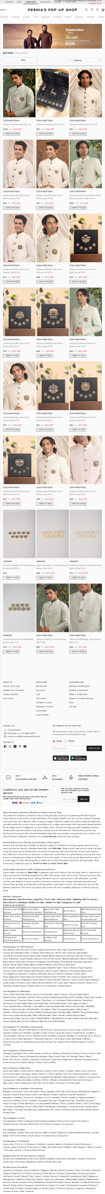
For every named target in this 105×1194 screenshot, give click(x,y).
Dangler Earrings (66, 1100)
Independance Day (24, 1159)
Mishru (84, 959)
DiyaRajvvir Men (49, 1009)
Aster (45, 1033)
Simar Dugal (84, 980)
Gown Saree (9, 1062)
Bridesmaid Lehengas (37, 1056)
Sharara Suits (63, 1121)
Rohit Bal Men (76, 997)
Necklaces (7, 1091)
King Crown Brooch (32, 932)
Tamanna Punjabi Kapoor (15, 986)
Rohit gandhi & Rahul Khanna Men (52, 997)
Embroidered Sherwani (79, 1132)
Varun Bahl (74, 971)
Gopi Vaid (8, 980)
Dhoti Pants (54, 1056)
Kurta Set (76, 1121)
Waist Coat (80, 1071)
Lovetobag (81, 1036)
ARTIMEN (90, 1006)
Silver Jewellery (30, 1100)
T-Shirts (50, 1074)
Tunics (22, 1056)
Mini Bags (7, 1109)
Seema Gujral (38, 968)
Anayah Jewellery (66, 1036)
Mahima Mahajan (70, 959)
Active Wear (48, 1083)
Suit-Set (67, 1074)
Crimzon (7, 1045)
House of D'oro (25, 1036)
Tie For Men (50, 899)
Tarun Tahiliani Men (12, 1006)
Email (57, 741)
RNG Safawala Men (42, 1015)
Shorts (42, 1074)
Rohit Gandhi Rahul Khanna (31, 971)
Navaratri (61, 1159)
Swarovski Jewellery (33, 1097)
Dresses (76, 1053)
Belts (79, 1103)
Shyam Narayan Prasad (31, 977)
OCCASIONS (41, 711)
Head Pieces (18, 1094)
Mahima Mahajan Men (46, 1012)
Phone (71, 741)
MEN (19, 2)
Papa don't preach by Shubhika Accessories (23, 1042)
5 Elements (39, 1039)
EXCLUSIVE (40, 690)
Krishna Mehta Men (24, 1003)
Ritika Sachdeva (78, 1042)
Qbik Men (56, 848)
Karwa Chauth (44, 1162)
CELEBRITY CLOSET (44, 703)
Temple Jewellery (86, 1097)
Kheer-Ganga (34, 1000)
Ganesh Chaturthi (86, 1159)
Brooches (76, 1083)
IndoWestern (66, 1080)
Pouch (28, 1106)
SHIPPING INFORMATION (79, 686)
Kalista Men (82, 1009)
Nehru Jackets (49, 1132)
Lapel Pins (38, 899)
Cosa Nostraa (49, 836)
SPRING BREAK (43, 1018)
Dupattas (57, 1059)
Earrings (18, 1091)
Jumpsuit (82, 1077)
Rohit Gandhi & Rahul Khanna (16, 968)
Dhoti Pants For (36, 1124)
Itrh (55, 983)
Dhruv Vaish (32, 994)
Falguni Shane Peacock (43, 953)
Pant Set (37, 1083)
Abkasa (6, 1009)
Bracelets (34, 1091)
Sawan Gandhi (54, 980)
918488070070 (95, 3)
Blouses (78, 1059)
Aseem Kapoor (65, 986)
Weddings (31, 1162)
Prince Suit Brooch (90, 939)
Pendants (81, 1094)
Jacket (95, 1132)
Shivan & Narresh (75, 956)
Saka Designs (79, 1147)
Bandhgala (56, 1077)
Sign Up (83, 799)
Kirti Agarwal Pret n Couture (18, 1150)
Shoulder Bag (30, 1109)
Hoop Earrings (9, 1103)
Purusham (61, 1000)
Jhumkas (80, 1100)
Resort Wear (85, 1056)
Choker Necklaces (26, 1103)
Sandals (71, 1103)
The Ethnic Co (48, 1000)
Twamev (22, 1000)
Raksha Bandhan (48, 1159)
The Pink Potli (88, 1030)
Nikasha (64, 971)
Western (54, 1080)
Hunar (51, 1033)
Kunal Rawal (10, 1000)
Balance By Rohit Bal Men (85, 1018)
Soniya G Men (28, 1018)
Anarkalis (18, 1053)
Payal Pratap (53, 962)
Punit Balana (67, 962)
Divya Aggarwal (10, 977)
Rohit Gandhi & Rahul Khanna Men (68, 1015)
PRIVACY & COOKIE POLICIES (81, 698)
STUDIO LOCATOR (10, 694)
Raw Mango (8, 950)
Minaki (37, 1036)
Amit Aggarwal (10, 974)
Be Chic (49, 1039)
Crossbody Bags (76, 1106)
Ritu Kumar (59, 965)
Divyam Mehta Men (79, 994)
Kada (56, 1103)
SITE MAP (73, 707)
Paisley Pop (51, 1042)
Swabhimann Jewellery (83, 1033)
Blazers (59, 1074)
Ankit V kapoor (61, 994)
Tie (68, 1083)
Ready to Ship (34, 1062)
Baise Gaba (36, 956)
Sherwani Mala (64, 899)
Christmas (20, 1162)
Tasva (6, 994)
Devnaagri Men (41, 1003)
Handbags (19, 1106)
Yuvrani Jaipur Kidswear (14, 1147)
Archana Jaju (23, 983)
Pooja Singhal (37, 950)
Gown (84, 1053)
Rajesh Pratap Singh (12, 965)
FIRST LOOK (8, 698)
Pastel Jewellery (69, 1097)
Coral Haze (59, 1039)
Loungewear (9, 1080)
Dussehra (72, 1159)
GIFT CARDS (41, 698)
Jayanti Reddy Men (12, 1021)
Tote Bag (18, 1109)
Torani (74, 980)
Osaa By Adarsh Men (77, 953)
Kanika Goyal (50, 977)
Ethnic (45, 1080)
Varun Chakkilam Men (33, 1021)
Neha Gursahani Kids (52, 1147)
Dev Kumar (8, 1003)
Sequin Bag (43, 1109)
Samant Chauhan (65, 974)
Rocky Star (61, 953)
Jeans (94, 1074)
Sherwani (39, 1071)
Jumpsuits (35, 1059)
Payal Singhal (84, 968)
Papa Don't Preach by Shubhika (30, 962)
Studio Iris (91, 983)
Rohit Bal (70, 965)
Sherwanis (66, 1053)
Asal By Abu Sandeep (13, 953)
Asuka (99, 997)
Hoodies (26, 1074)
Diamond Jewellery (12, 1100)
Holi (12, 1159)
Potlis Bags (95, 1103)
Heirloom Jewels (67, 1094)
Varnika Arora (60, 1030)
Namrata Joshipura (28, 974)
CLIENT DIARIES (42, 715)
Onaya (88, 956)
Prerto (91, 1042)
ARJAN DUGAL (33, 1009)
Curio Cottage (10, 1030)
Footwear (60, 1083)
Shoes (63, 1103)
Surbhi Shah (79, 974)
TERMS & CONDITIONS (78, 694)
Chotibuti (41, 1144)
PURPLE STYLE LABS (11, 686)
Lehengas (7, 1053)
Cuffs (26, 1091)
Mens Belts (33, 872)
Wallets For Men (53, 902)
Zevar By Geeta (63, 1033)
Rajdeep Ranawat (82, 962)
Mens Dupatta (9, 899)
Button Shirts (69, 911)
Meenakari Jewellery (12, 1097)
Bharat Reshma (74, 1000)
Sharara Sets (95, 1053)
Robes (34, 1074)
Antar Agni (62, 950)
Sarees (38, 1053)
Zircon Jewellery (52, 1097)
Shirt (13, 1136)
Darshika (87, 1000)
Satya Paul (50, 950)
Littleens (68, 1147)
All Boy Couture (94, 1147)
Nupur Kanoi (8, 962)
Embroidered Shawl (89, 1109)
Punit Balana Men (58, 1003)
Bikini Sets (8, 1059)
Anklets (54, 1094)
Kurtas (48, 1071)
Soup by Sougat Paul (82, 977)
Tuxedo (35, 1077)
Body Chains (31, 1094)
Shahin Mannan (36, 986)
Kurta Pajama (9, 1077)
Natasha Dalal (22, 950)
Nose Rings (72, 1091)
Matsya (65, 980)
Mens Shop (8, 1083)
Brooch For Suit (71, 925)
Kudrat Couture (27, 1012)
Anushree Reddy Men (55, 1006)
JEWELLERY (31, 2)
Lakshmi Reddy (54, 1144)
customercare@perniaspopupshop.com (23, 736)
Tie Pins (91, 1071)
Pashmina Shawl (70, 1109)
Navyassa (85, 1144)
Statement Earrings (48, 1100)
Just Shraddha (10, 1036)
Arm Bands (44, 1094)
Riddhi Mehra (30, 965)
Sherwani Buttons (81, 1074)
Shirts (30, 1071)
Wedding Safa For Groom (85, 899)
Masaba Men (65, 1012)
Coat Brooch (69, 939)
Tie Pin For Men (40, 863)
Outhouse (16, 1033)
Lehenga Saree (90, 1059)
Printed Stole (9, 1112)
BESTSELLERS (41, 686)
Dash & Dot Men (17, 994)
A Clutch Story (9, 1039)
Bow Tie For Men (59, 863)
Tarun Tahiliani (70, 968)
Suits (55, 1071)
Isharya (21, 1030)
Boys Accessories (60, 1136)
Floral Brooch (51, 932)
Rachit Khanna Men (75, 1006)
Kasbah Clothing (10, 1012)
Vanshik (31, 997)
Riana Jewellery (49, 1036)
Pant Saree (22, 1062)
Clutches (9, 1106)
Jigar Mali (63, 983)
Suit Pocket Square (11, 1074)
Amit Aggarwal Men (77, 1003)
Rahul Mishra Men (23, 1015)
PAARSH (75, 1012)
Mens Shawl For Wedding (15, 902)
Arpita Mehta (39, 980)
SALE (38, 694)
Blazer (6, 1136)
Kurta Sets (28, 1053)
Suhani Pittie (64, 1042)
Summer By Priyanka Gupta (16, 956)
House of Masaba (23, 980)
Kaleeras (95, 1091)
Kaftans (14, 1056)
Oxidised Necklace (45, 1103)
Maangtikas (84, 1091)
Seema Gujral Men (11, 1018)
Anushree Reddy (75, 950)
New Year (57, 1162)
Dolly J (28, 953)
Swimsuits (46, 1059)
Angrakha (44, 1077)
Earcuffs (7, 1094)
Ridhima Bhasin (45, 965)
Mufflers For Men (36, 902)
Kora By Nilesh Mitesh (55, 1021)
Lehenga (29, 1121)
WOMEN (9, 2)
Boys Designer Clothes (13, 1132)
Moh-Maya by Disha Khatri (39, 1030)
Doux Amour (94, 1036)
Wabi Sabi (89, 997)
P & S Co (19, 1144)
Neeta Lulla (86, 971)
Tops (7, 1056)
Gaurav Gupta (10, 971)
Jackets (25, 1059)
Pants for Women (70, 1056)
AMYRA (86, 1039)
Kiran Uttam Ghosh (52, 959)
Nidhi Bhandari (25, 1039)
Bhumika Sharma (47, 974)
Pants (62, 1071)
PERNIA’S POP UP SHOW (13, 690)
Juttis (85, 1103)
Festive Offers (49, 1062)
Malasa (95, 980)
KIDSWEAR (45, 2)
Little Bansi (30, 1144)
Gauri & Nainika (10, 959)
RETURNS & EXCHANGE (78, 690)
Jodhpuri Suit (24, 1077)
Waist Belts (38, 1106)
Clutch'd (7, 1033)
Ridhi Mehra (48, 956)
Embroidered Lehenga (45, 1121)
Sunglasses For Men (71, 902)
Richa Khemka (45, 983)
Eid (36, 1159)
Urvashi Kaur (50, 986)
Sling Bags (62, 1106)
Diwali (6, 1159)
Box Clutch (56, 1109)
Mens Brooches (25, 899)
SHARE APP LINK (94, 748)
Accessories (93, 1077)
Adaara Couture (77, 983)
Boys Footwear (43, 1136)
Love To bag (74, 1030)
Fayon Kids (8, 1144)
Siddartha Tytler (53, 968)
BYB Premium (39, 1150)
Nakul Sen (92, 959)
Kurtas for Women (51, 1053)
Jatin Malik (38, 1006)
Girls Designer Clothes (13, 1121)
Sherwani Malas (24, 1080)
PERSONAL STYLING (44, 707)
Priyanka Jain (64, 977)
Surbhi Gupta (9, 983)
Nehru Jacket (20, 1071)
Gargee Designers (66, 1009)
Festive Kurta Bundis (82, 1080)
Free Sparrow (34, 1147)
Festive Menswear (23, 1083)
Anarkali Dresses (10, 1124)
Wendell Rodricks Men (62, 1018)
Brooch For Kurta (31, 939)
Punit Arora (8, 1015)
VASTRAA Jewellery (32, 1033)
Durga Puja (8, 1162)
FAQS (71, 703)
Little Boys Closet (71, 1144)
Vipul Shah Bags (74, 1039)
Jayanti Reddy (26, 959)
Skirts (17, 1059)
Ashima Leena (52, 971)
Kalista (38, 959)
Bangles (51, 1091)
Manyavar (61, 956)
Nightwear (68, 1059)
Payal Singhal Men (89, 1012)
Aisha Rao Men (18, 1009)
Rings (43, 1091)
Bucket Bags (91, 1106)
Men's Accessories (19, 869)
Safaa (34, 983)
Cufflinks (37, 1080)
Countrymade (45, 994)
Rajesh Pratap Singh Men (14, 997)
